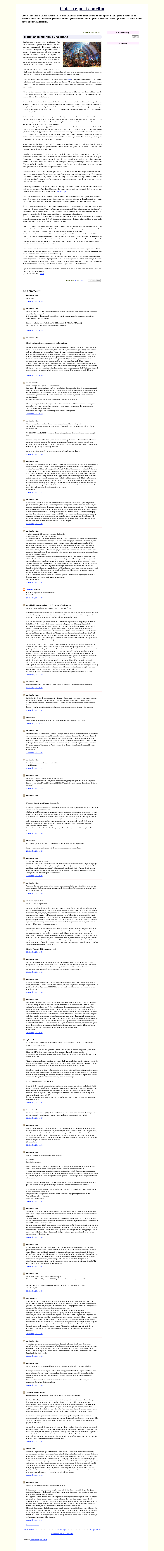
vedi (69, 79)
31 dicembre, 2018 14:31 (34, 1266)
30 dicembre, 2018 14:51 (34, 952)
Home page (62, 1530)
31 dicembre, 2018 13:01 (34, 1201)
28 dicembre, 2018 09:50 (34, 375)
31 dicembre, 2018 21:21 (34, 1520)
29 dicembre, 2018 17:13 (34, 788)
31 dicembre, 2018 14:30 (34, 1237)
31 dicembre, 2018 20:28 (34, 1475)
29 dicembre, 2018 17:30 (34, 833)
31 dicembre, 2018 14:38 (34, 1291)
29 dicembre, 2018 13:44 (34, 753)
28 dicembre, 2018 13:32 (34, 582)
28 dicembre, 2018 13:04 (34, 454)
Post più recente (29, 1530)
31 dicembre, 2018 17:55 (34, 1385)
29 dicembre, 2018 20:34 (34, 876)
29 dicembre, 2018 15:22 (34, 768)
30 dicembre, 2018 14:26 (34, 893)
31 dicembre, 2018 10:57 (34, 1118)
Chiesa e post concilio (82, 8)
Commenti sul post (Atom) (38, 1540)
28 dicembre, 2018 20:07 (34, 710)
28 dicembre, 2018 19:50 (34, 675)
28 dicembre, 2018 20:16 (34, 723)
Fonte (42, 274)
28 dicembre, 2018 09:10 (34, 330)
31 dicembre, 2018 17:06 (34, 1356)
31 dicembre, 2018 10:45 (34, 1103)
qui (57, 191)
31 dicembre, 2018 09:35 (34, 1033)
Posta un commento (32, 1525)
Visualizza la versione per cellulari (62, 1534)
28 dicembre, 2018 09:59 (34, 414)
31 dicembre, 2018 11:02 (34, 1145)
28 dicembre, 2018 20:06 (34, 688)
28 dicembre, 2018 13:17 (34, 492)
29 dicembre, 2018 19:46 (34, 851)
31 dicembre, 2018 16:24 (34, 1334)
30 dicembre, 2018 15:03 (34, 972)
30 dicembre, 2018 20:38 (34, 992)
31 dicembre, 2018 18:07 (34, 1441)
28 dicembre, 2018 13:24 (34, 524)
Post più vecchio (95, 1530)
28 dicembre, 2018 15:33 (34, 598)
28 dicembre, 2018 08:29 (34, 301)
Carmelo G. (30, 590)
